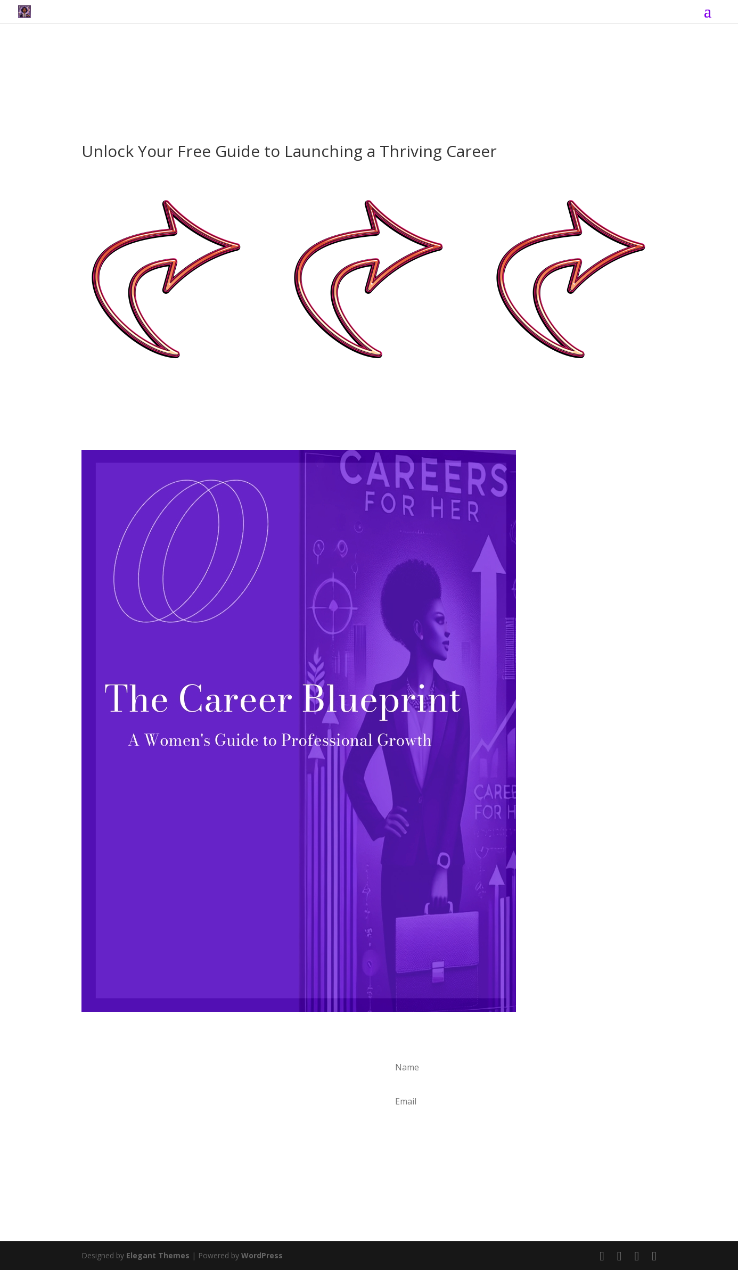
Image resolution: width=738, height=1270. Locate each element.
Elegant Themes (158, 1255)
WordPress (262, 1255)
